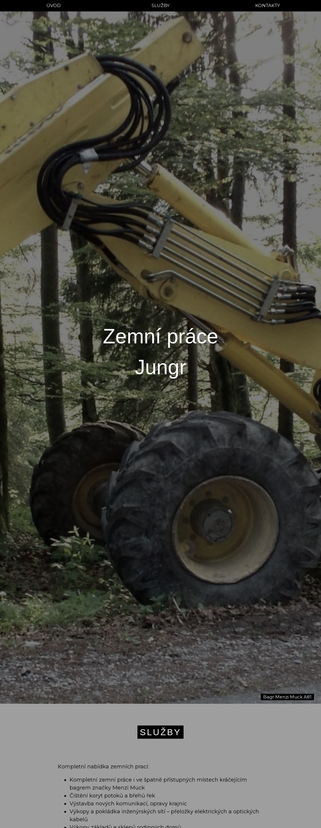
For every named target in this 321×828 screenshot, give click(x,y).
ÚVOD (53, 5)
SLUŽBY (160, 5)
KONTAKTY (267, 5)
